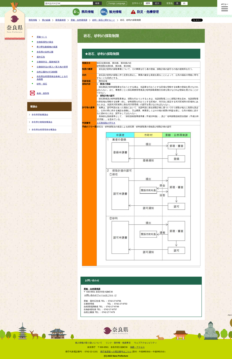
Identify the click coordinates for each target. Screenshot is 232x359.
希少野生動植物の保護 (47, 47)
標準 (148, 3)
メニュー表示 (224, 7)
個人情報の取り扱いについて (88, 343)
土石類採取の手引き (106, 123)
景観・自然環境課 (79, 20)
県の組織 (46, 20)
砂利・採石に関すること (103, 20)
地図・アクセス (137, 347)
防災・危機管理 (148, 12)
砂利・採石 (42, 84)
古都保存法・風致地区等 (48, 62)
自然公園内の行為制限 (47, 72)
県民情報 (87, 12)
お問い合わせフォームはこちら (100, 295)
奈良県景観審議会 (40, 114)
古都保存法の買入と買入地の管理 (52, 67)
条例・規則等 (43, 93)
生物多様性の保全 (45, 42)
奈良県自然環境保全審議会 (44, 129)
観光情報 (115, 12)
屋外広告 (41, 57)
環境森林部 (60, 20)
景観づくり (42, 37)
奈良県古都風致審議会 (42, 122)
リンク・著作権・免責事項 (118, 343)
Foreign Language (116, 3)
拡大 (157, 3)
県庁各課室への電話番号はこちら (115, 351)
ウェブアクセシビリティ (145, 343)
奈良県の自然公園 (45, 52)
